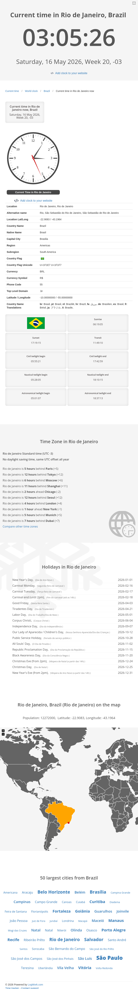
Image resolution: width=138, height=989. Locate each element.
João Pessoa (18, 921)
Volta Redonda (104, 968)
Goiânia (82, 911)
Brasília (98, 892)
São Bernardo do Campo (67, 949)
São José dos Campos (26, 958)
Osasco (91, 930)
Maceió (98, 920)
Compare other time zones (20, 526)
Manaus (116, 920)
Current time (12, 91)
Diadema (115, 902)
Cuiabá (80, 902)
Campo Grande (46, 902)
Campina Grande (120, 892)
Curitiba (97, 901)
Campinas (22, 901)
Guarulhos (103, 911)
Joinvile (123, 911)
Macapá (82, 921)
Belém (79, 892)
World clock (31, 91)
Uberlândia (45, 968)
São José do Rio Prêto (102, 949)
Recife (13, 939)
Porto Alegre (114, 929)
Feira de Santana (16, 911)
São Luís (85, 958)
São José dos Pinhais (60, 959)
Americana (10, 892)
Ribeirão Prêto (34, 940)
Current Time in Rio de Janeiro (33, 192)
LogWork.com (35, 984)
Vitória (84, 967)
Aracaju (27, 892)
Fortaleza (62, 911)
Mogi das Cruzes (17, 930)
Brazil (47, 91)
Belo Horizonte (54, 892)
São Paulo (109, 957)
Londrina (68, 921)
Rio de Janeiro (64, 939)
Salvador (93, 939)
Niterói (61, 930)
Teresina (27, 968)
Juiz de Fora (38, 921)
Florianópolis (39, 911)
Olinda (76, 930)
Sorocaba (38, 949)
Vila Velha (65, 967)
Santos (23, 949)
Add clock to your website (71, 73)
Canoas (66, 902)
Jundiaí (54, 921)
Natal (35, 930)
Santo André (117, 940)
